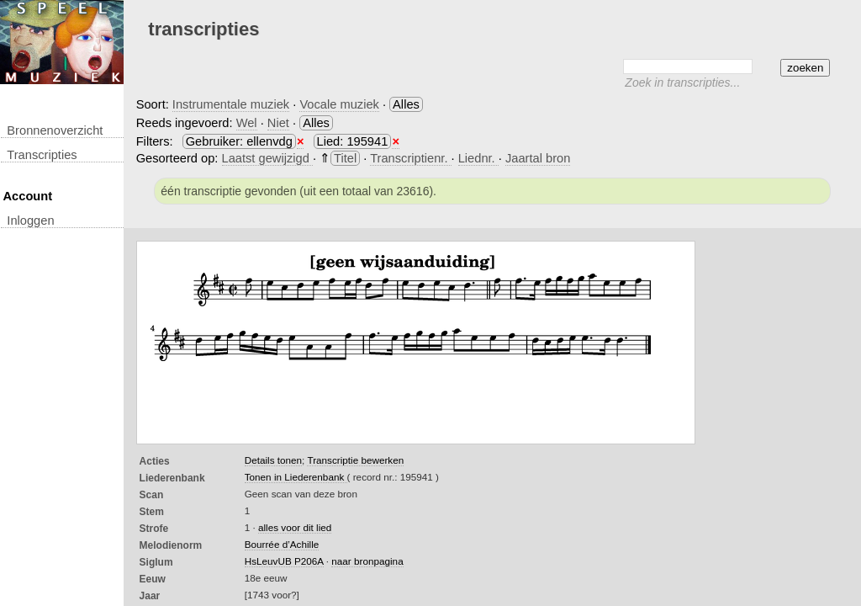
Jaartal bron (537, 158)
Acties (155, 461)
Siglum (156, 562)
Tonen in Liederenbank (296, 476)
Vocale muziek (339, 104)
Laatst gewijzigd (267, 158)
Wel (246, 123)
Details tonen (273, 459)
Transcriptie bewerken (355, 459)
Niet (278, 123)
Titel (345, 158)
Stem (152, 512)
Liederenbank (172, 478)
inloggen (30, 220)
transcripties (42, 155)
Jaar (150, 596)
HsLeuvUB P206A (284, 561)
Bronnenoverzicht (55, 130)
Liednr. (478, 158)
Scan (152, 495)
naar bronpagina (367, 561)
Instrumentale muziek (230, 104)
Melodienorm (171, 545)
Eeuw (153, 579)
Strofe (154, 528)
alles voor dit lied (294, 527)
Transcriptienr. (410, 158)
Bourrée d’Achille (282, 544)
